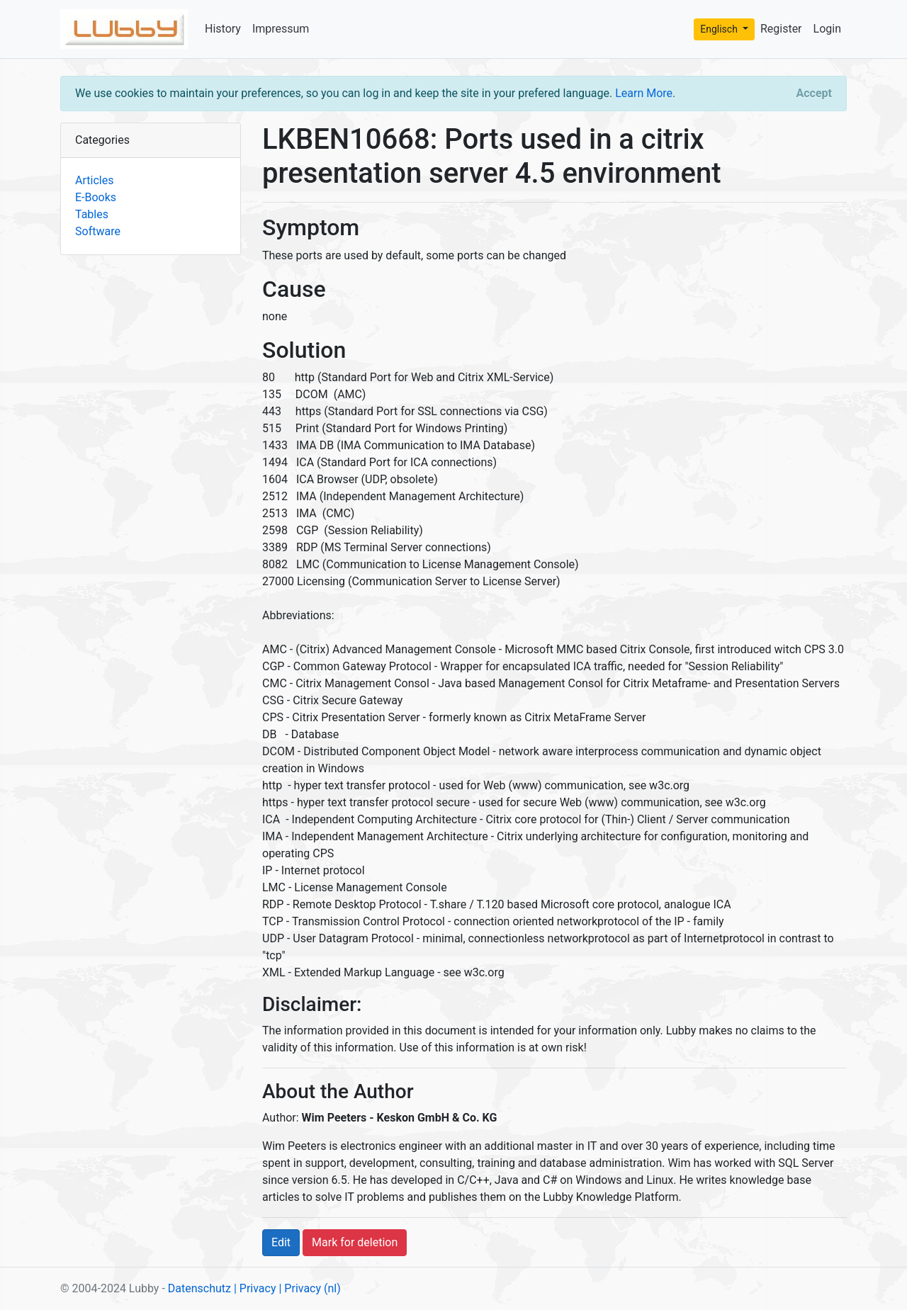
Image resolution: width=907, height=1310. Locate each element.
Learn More (643, 93)
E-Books (95, 197)
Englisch (720, 29)
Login (827, 28)
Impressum (281, 28)
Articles (94, 180)
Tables (91, 214)
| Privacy (255, 1288)
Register (781, 28)
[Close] (814, 94)
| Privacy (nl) (309, 1288)
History (223, 28)
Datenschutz (199, 1288)
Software (97, 231)
